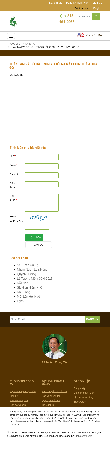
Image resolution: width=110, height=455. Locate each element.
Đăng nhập (55, 2)
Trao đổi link (48, 405)
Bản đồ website (18, 405)
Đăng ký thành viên (77, 2)
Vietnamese (82, 8)
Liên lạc (97, 2)
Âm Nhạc (30, 43)
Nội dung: (13, 197)
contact (73, 432)
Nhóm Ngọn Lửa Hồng (32, 269)
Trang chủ (14, 43)
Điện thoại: (13, 185)
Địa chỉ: (14, 174)
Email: (14, 165)
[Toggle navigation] (11, 36)
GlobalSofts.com (83, 436)
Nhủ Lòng (23, 292)
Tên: (13, 156)
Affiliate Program (19, 400)
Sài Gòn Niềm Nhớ (29, 287)
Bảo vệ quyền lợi (51, 396)
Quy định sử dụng (51, 400)
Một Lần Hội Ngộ (28, 296)
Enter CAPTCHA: (16, 218)
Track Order (80, 401)
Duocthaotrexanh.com (48, 411)
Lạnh (20, 301)
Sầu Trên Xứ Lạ (27, 265)
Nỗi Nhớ (22, 283)
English (97, 8)
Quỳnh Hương (26, 274)
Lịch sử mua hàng (83, 397)
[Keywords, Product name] (85, 16)
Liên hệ (14, 396)
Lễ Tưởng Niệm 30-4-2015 (35, 278)
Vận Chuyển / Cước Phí (54, 391)
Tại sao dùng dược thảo (23, 391)
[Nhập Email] (47, 319)
